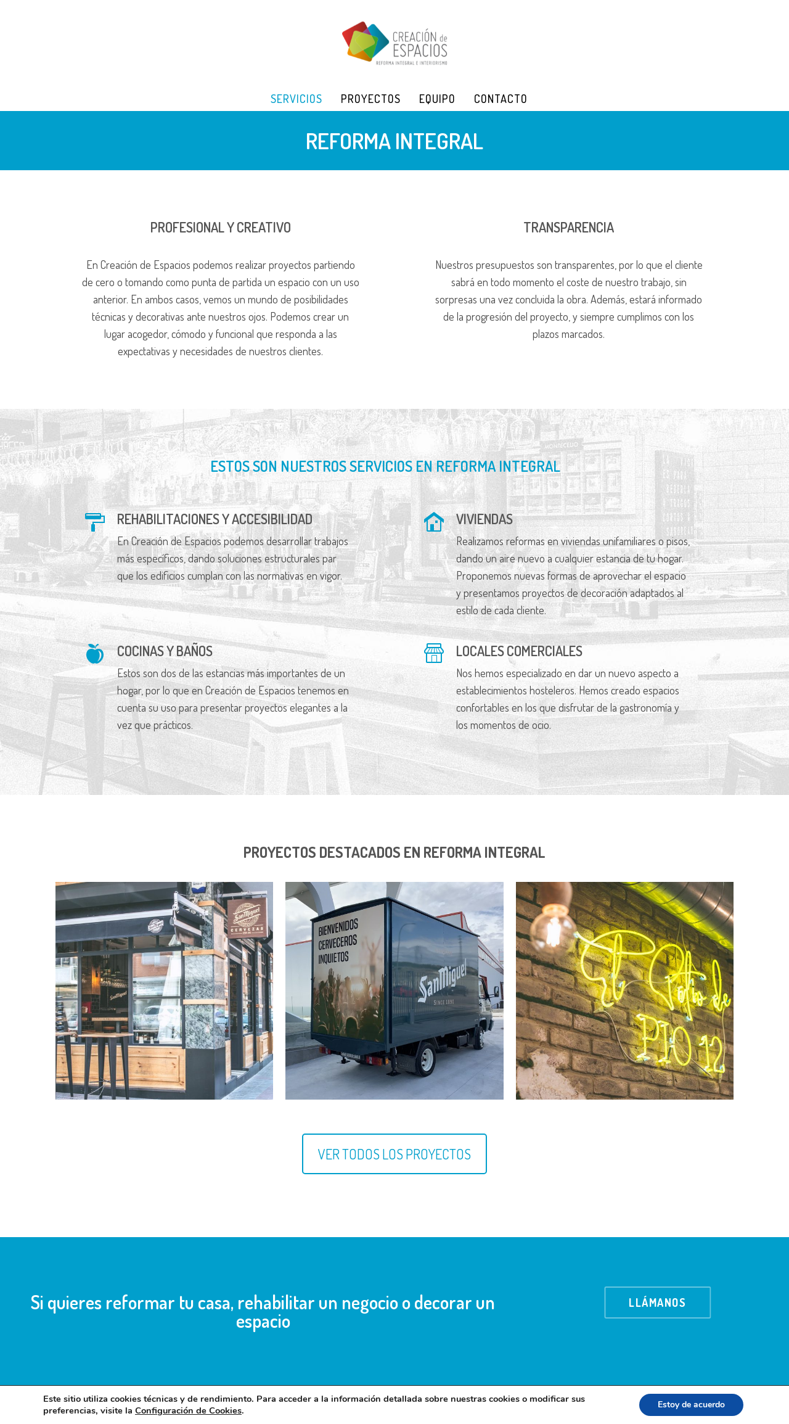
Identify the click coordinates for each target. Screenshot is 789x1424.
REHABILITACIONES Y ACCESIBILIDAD (215, 518)
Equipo (437, 98)
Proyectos (371, 98)
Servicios (296, 98)
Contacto (501, 98)
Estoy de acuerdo (691, 1404)
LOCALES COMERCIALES (519, 650)
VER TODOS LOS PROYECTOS (394, 1154)
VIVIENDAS (484, 518)
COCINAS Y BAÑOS (165, 650)
